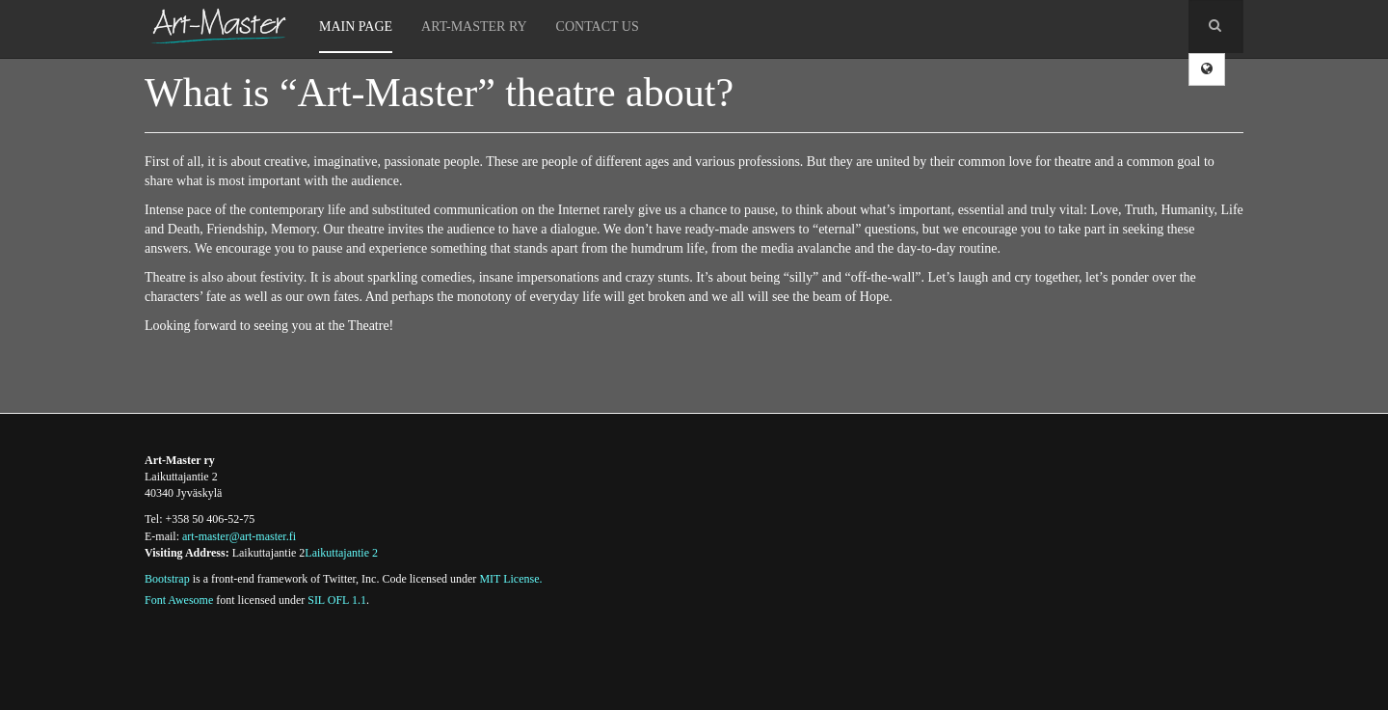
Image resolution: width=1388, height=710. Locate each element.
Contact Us (597, 26)
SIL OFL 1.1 (336, 600)
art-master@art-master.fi (239, 536)
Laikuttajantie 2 (341, 553)
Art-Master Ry (474, 26)
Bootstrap (167, 579)
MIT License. (510, 579)
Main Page (355, 26)
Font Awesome (179, 600)
